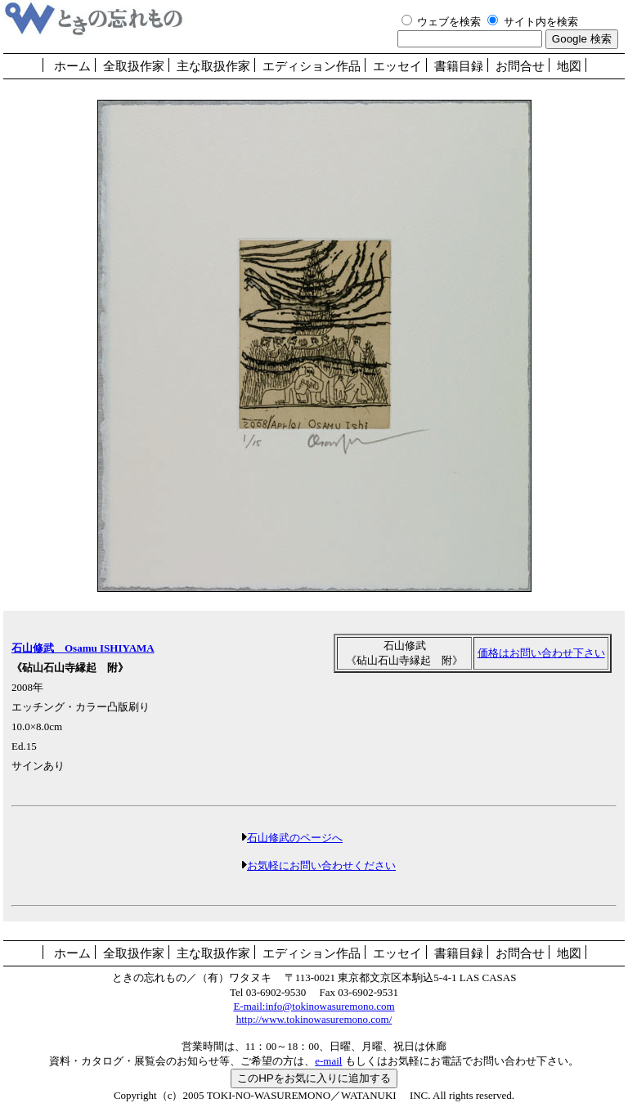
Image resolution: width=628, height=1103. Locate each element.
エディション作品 (311, 66)
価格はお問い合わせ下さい (541, 653)
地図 (569, 66)
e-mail (328, 1061)
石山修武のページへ (295, 838)
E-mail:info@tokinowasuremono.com (313, 1006)
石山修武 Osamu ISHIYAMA (83, 648)
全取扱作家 (133, 66)
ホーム (72, 66)
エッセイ (397, 66)
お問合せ (520, 66)
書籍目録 (458, 66)
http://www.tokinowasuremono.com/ (314, 1019)
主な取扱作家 (213, 66)
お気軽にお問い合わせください (321, 865)
